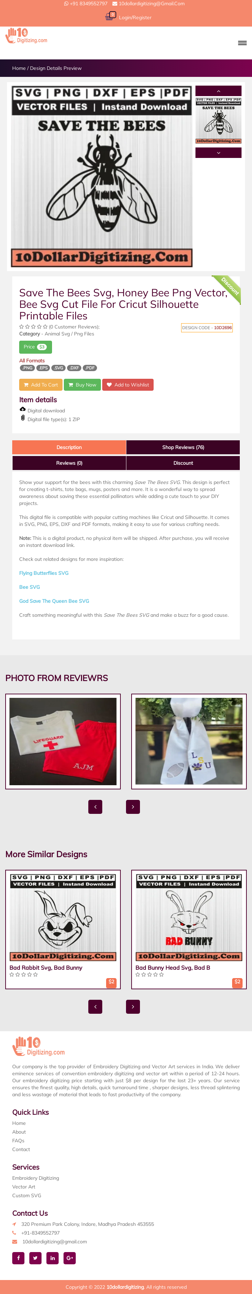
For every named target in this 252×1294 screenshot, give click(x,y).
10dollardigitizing (125, 1287)
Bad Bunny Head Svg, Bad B (172, 967)
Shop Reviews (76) (183, 447)
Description (69, 447)
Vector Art (23, 1187)
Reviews (69, 463)
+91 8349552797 (86, 3)
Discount (183, 463)
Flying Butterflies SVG (43, 573)
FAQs (18, 1140)
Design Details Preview (56, 68)
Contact (21, 1149)
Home (19, 68)
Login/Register (135, 17)
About (19, 1132)
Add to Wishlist (128, 385)
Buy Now (82, 385)
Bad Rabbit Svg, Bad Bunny (45, 967)
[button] (242, 43)
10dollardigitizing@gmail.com (148, 3)
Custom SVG (26, 1195)
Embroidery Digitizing (35, 1178)
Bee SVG (29, 587)
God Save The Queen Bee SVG (54, 601)
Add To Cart (41, 385)
